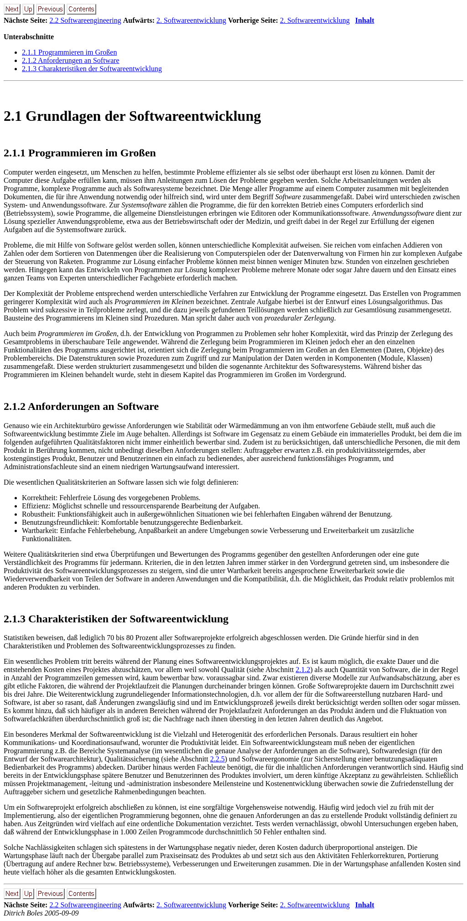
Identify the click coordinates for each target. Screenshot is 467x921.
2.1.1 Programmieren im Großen (69, 52)
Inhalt (364, 20)
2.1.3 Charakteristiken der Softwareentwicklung (92, 68)
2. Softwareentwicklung (191, 20)
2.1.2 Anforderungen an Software (70, 60)
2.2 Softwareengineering (85, 20)
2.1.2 (303, 669)
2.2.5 (217, 759)
